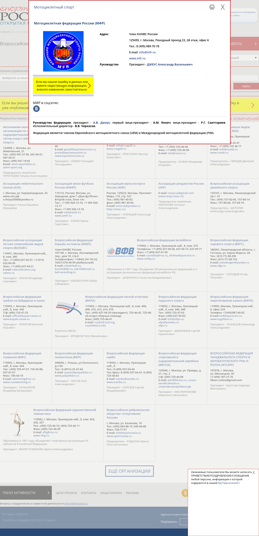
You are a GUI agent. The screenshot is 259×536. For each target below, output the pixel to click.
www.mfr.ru (137, 58)
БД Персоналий (228, 483)
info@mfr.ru (147, 52)
